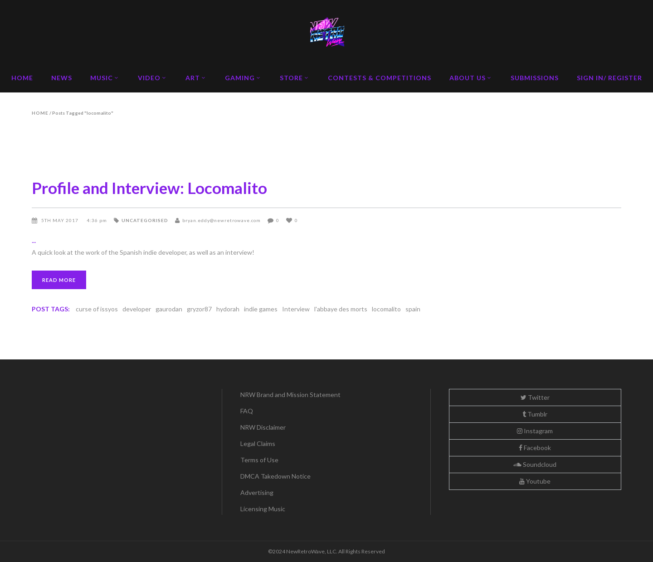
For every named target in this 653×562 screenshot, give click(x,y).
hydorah (227, 309)
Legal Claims (257, 443)
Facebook (535, 447)
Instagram (535, 431)
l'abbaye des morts (340, 309)
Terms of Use (259, 460)
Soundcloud (534, 464)
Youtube (535, 481)
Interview (296, 309)
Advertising (256, 492)
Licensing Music (262, 509)
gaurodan (169, 309)
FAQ (246, 411)
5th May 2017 (60, 220)
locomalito (386, 309)
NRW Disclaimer (263, 427)
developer (136, 309)
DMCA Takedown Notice (275, 476)
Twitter (535, 397)
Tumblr (534, 414)
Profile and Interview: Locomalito (149, 187)
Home (40, 113)
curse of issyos (97, 309)
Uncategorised (145, 220)
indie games (261, 309)
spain (412, 309)
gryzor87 (199, 309)
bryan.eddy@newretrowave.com (221, 220)
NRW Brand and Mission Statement (290, 394)
